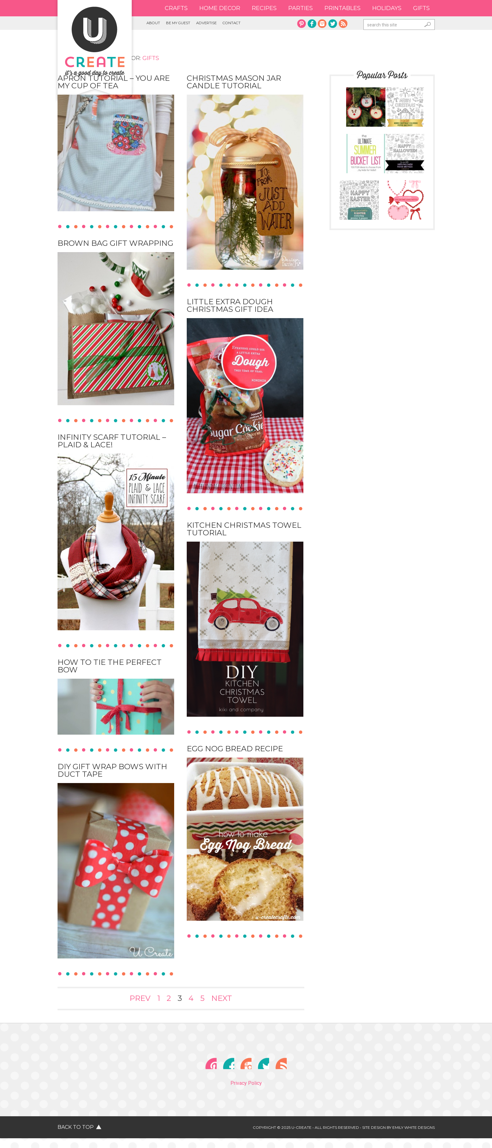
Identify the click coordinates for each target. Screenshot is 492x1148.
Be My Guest (193, 24)
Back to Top (76, 1137)
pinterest (301, 23)
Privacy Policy (246, 1093)
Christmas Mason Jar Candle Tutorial (234, 83)
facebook (311, 23)
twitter (332, 23)
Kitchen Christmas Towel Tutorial (244, 530)
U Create (95, 41)
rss (343, 23)
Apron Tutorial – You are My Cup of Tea (114, 83)
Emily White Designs (413, 1137)
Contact (268, 24)
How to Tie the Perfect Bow (110, 668)
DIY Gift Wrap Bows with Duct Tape (112, 772)
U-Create (301, 1137)
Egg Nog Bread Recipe (235, 750)
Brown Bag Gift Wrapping (115, 245)
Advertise (233, 24)
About (157, 24)
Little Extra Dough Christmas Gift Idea (230, 307)
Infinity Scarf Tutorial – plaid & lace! (112, 442)
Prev (140, 1000)
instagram (322, 23)
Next (221, 1000)
